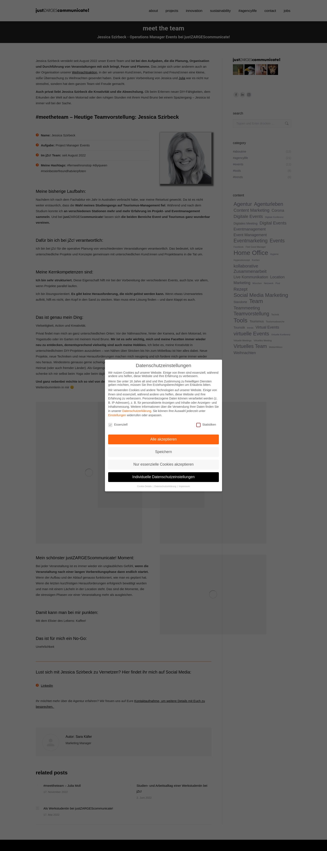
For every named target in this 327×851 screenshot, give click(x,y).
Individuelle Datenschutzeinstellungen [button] (163, 467)
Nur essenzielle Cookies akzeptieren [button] (163, 454)
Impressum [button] (184, 476)
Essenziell (118, 414)
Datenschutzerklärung (136, 401)
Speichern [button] (163, 442)
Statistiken (206, 414)
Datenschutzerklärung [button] (165, 476)
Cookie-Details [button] (144, 476)
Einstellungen (117, 405)
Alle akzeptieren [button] (163, 429)
